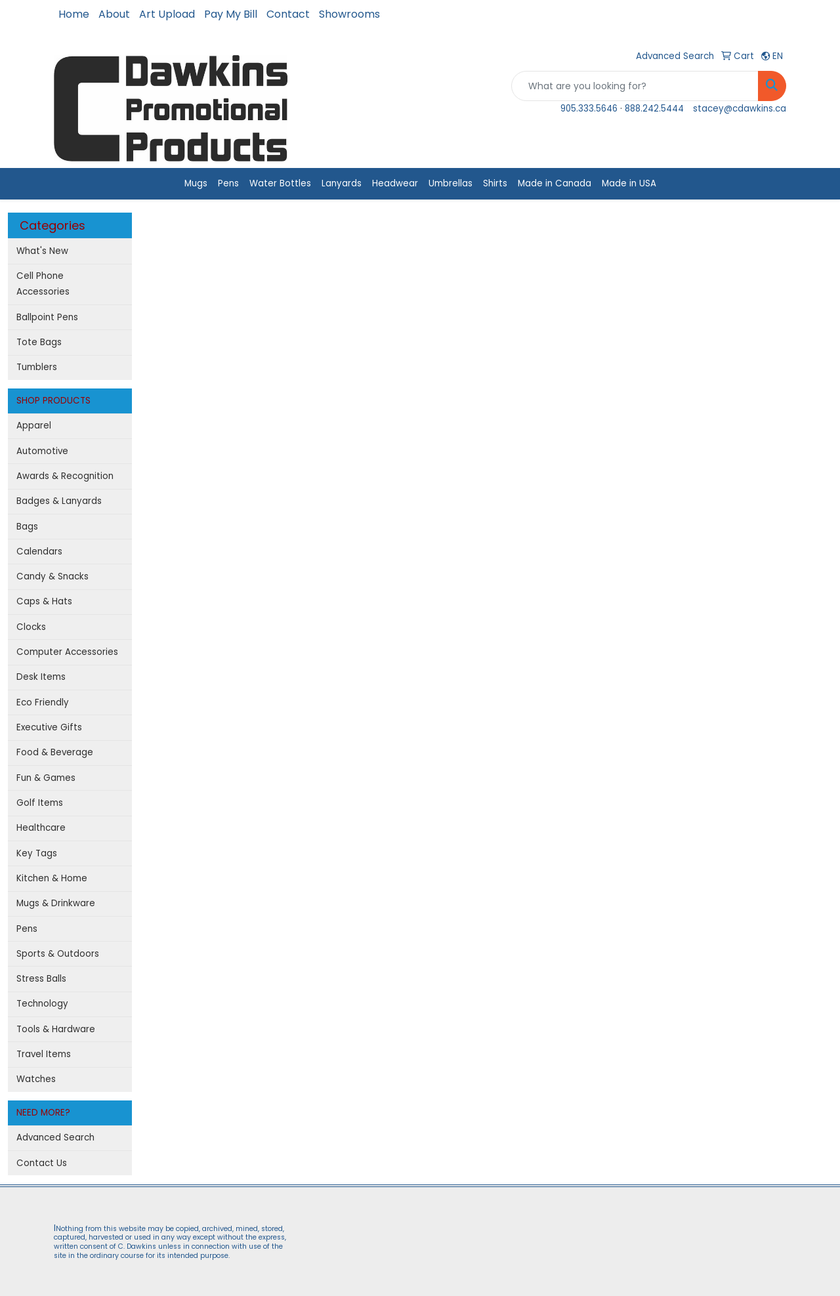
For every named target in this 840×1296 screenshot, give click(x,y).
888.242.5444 (654, 108)
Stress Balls (41, 978)
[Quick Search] (635, 86)
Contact (288, 14)
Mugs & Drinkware (55, 903)
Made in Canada (554, 183)
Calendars (39, 551)
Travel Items (43, 1054)
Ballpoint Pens (47, 317)
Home (73, 14)
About (114, 14)
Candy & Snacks (52, 576)
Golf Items (39, 803)
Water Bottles (280, 183)
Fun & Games (45, 778)
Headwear (395, 183)
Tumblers (36, 367)
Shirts (495, 183)
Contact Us (41, 1163)
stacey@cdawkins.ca (739, 108)
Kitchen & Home (51, 878)
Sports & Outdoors (57, 954)
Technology (42, 1003)
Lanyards (342, 183)
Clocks (31, 627)
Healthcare (41, 828)
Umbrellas (450, 183)
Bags (27, 526)
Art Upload (167, 14)
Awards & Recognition (65, 476)
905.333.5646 (589, 108)
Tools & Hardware (55, 1029)
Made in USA (629, 183)
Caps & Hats (44, 601)
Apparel (33, 425)
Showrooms (349, 14)
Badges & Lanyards (59, 501)
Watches (36, 1079)
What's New (42, 251)
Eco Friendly (42, 702)
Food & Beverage (54, 752)
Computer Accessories (67, 652)
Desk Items (41, 677)
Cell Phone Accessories (43, 284)
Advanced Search (55, 1137)
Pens (228, 183)
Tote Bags (39, 342)
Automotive (42, 451)
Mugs (195, 183)
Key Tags (36, 853)
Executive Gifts (49, 727)
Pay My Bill (230, 14)
